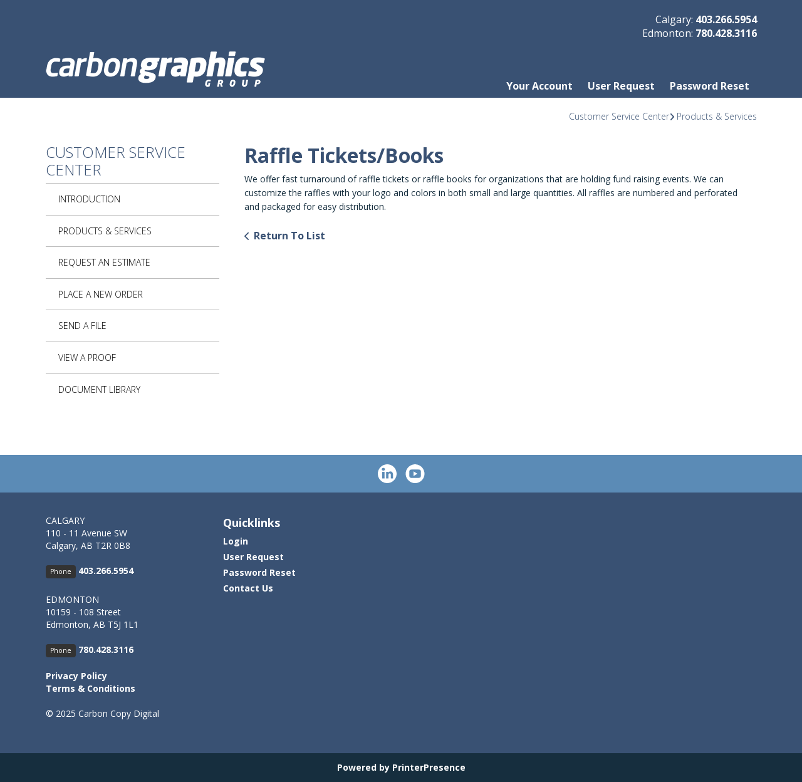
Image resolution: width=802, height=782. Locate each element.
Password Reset (709, 86)
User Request (621, 86)
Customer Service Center (619, 116)
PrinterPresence (429, 767)
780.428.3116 (726, 33)
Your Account (539, 86)
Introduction (89, 199)
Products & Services (717, 116)
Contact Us (248, 588)
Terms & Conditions (90, 688)
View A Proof (87, 357)
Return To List (289, 235)
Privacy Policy (76, 676)
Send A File (82, 325)
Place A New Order (100, 294)
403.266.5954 (726, 19)
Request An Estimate (104, 262)
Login (235, 541)
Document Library (99, 389)
